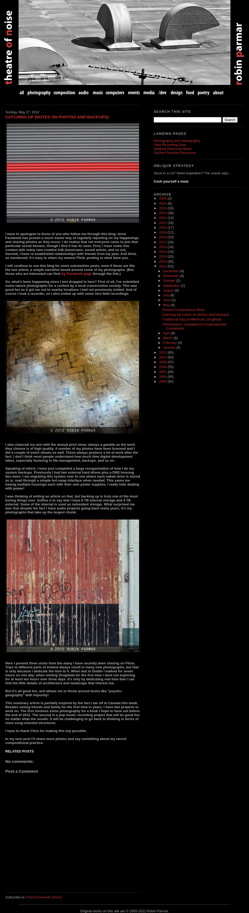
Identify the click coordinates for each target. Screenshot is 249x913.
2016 (163, 247)
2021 (163, 223)
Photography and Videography (177, 141)
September (172, 286)
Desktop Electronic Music (173, 149)
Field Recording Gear (170, 145)
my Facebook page (76, 274)
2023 (163, 213)
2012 (163, 266)
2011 (163, 352)
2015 (163, 252)
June (167, 300)
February (170, 343)
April (167, 333)
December (171, 271)
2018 (163, 237)
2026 (163, 198)
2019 (163, 232)
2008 (163, 367)
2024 (163, 208)
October (169, 281)
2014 (163, 256)
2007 (163, 372)
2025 (163, 203)
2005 (163, 381)
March (168, 338)
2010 (163, 357)
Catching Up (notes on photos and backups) (57, 117)
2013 (163, 261)
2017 (163, 242)
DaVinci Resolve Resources (175, 153)
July (166, 295)
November (171, 276)
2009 (163, 362)
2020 (163, 228)
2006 (163, 377)
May (167, 305)
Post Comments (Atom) (44, 897)
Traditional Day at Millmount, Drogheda (191, 319)
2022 (163, 218)
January (169, 347)
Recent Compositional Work (183, 310)
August (169, 290)
